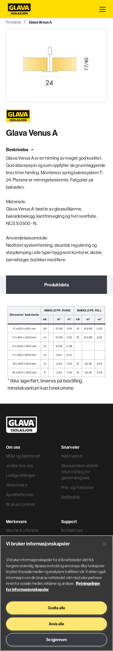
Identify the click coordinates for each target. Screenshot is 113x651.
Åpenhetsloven (19, 494)
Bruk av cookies (20, 504)
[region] (56, 593)
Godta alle (56, 607)
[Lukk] (104, 544)
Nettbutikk (70, 497)
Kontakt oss (72, 530)
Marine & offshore (22, 530)
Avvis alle (56, 623)
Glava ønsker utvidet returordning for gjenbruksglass (79, 471)
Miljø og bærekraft (23, 456)
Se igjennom (56, 639)
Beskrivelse (17, 149)
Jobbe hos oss (19, 465)
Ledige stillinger (21, 475)
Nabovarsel (72, 456)
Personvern (16, 485)
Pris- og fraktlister (77, 487)
